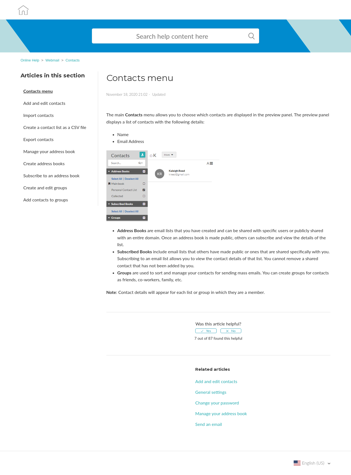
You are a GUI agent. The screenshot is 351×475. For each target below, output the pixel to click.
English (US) (313, 462)
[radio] (206, 330)
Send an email (208, 424)
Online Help (30, 60)
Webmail (52, 60)
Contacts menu (38, 91)
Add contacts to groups (45, 199)
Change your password (217, 402)
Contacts (73, 60)
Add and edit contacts (44, 103)
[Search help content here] (175, 36)
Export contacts (38, 139)
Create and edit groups (45, 187)
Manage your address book (49, 151)
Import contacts (38, 115)
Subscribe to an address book (51, 175)
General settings (210, 392)
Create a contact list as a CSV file (54, 127)
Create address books (44, 163)
